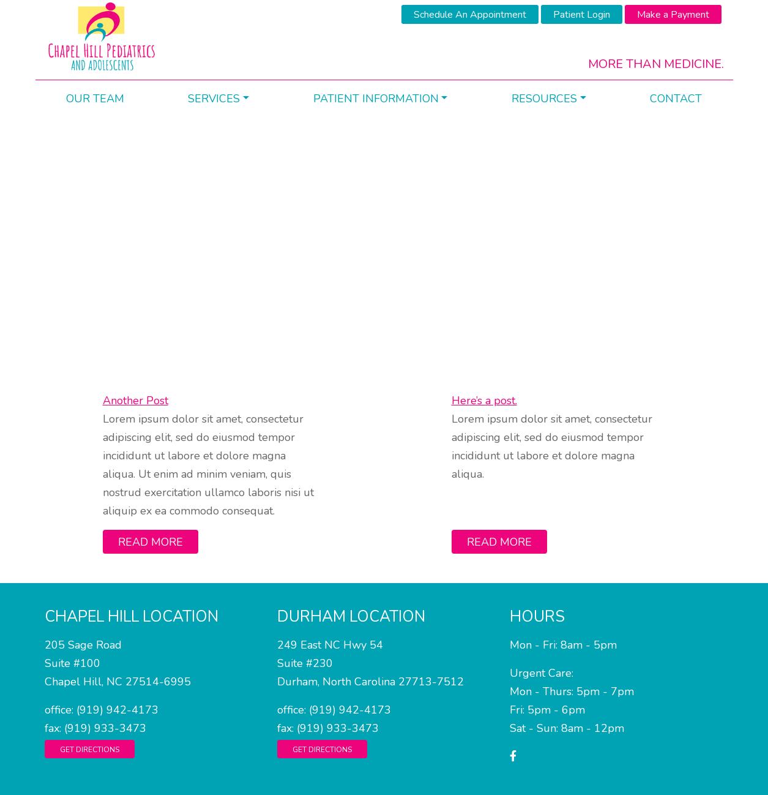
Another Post (135, 400)
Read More (150, 542)
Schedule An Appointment (470, 14)
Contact (676, 98)
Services (214, 98)
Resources (544, 98)
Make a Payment (673, 14)
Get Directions (89, 750)
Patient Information (376, 98)
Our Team (95, 98)
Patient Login (581, 14)
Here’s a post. (484, 400)
